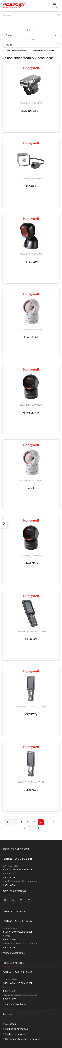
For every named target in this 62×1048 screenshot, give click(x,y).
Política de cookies (15, 1034)
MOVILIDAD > (22, 631)
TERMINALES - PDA (37, 631)
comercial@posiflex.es (14, 890)
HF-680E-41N (31, 412)
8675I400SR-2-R (31, 110)
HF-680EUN (31, 563)
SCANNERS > (26, 103)
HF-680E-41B (31, 337)
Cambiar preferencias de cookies (22, 1039)
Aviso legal (10, 1024)
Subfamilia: (31, 39)
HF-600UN (31, 261)
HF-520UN (31, 186)
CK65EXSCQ (31, 789)
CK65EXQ (31, 714)
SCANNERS (37, 103)
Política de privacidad (16, 1029)
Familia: (31, 30)
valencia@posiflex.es (13, 953)
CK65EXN (31, 639)
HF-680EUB (31, 488)
